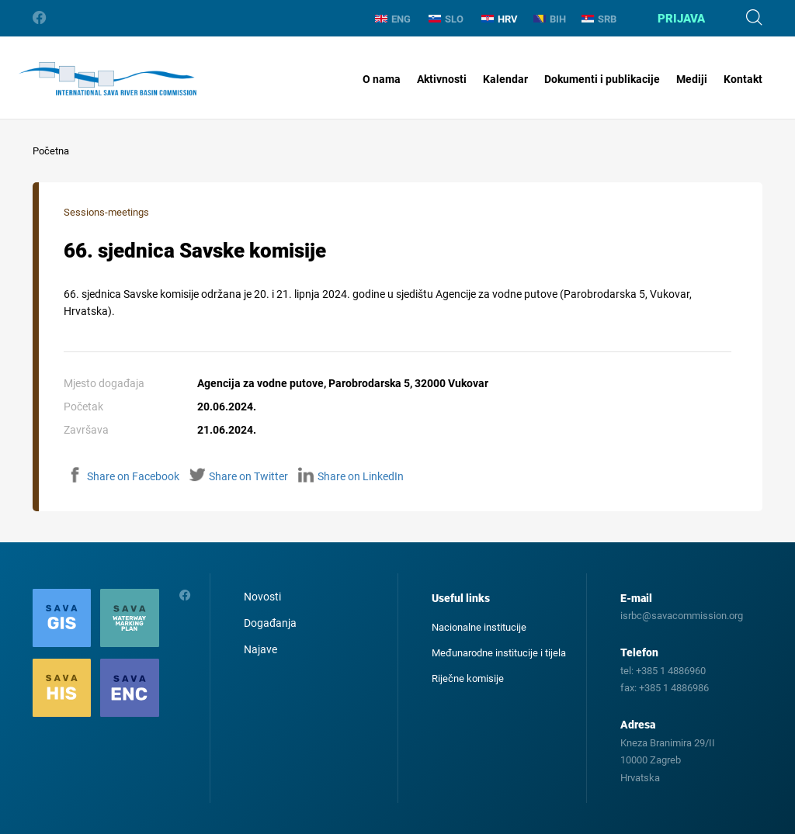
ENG (393, 19)
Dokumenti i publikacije (602, 79)
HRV (499, 19)
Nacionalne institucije (479, 627)
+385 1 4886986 (674, 688)
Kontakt (743, 79)
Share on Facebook (123, 476)
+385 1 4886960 (671, 671)
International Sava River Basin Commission (107, 79)
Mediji (691, 79)
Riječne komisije (468, 678)
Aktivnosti (442, 79)
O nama (382, 79)
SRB (598, 19)
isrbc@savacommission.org (681, 615)
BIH (549, 19)
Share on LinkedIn (351, 476)
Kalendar (505, 79)
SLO (446, 19)
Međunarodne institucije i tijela (499, 653)
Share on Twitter (238, 476)
